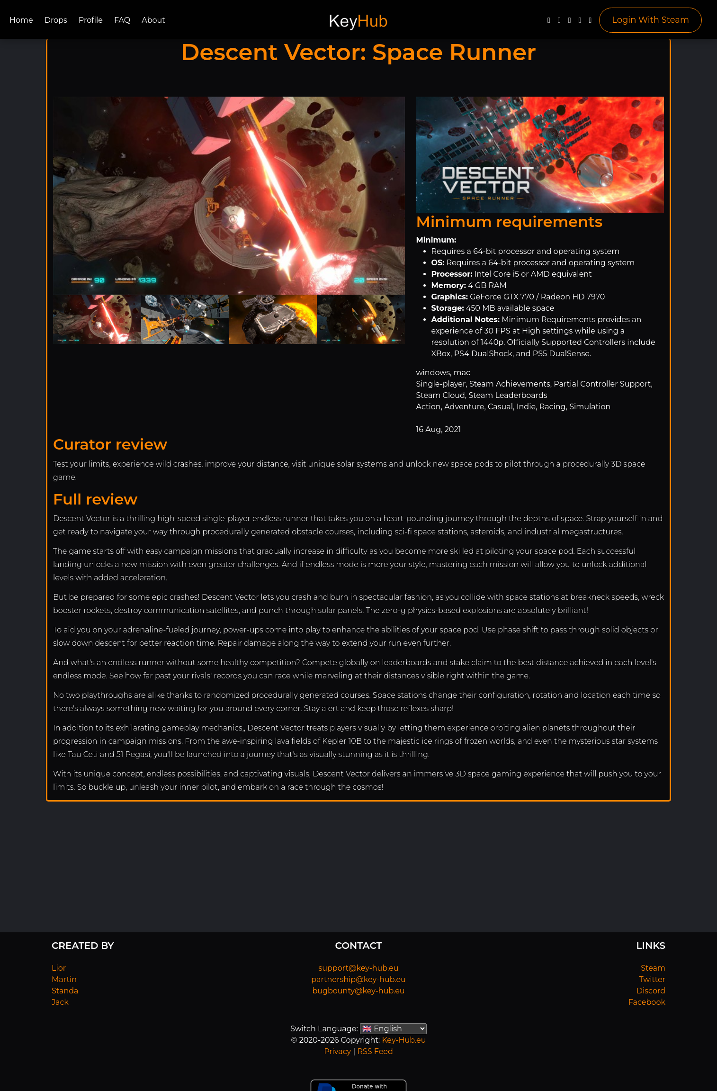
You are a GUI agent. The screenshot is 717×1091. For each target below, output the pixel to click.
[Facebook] (548, 22)
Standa (65, 990)
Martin (64, 979)
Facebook (646, 1002)
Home (21, 20)
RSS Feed (375, 1051)
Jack (60, 1002)
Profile (91, 20)
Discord (650, 990)
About (153, 20)
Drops (56, 20)
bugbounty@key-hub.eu (358, 990)
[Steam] (590, 22)
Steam (653, 968)
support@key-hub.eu (358, 968)
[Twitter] (559, 22)
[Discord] (580, 22)
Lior (59, 968)
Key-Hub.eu (404, 1040)
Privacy (337, 1051)
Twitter (652, 979)
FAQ (122, 20)
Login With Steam (650, 20)
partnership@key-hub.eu (358, 979)
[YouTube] (569, 22)
